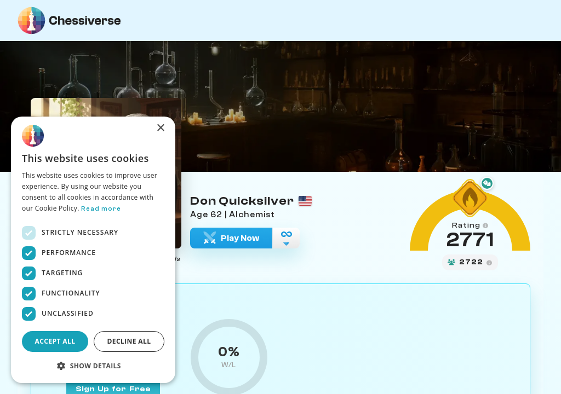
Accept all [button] (55, 341)
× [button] (160, 128)
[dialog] (93, 250)
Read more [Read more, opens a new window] (101, 208)
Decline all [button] (129, 341)
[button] (93, 365)
